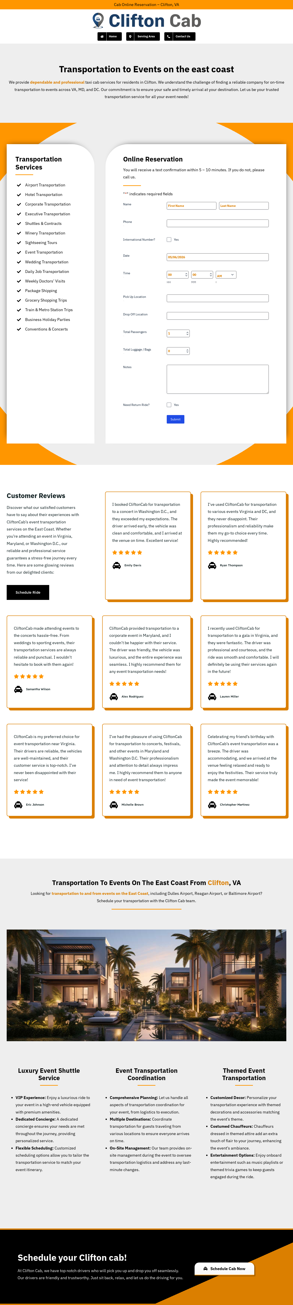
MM (193, 282)
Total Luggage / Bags (137, 351)
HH (169, 282)
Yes (176, 240)
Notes (127, 367)
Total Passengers (135, 334)
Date (126, 258)
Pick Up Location (134, 299)
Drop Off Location (135, 316)
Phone (127, 224)
